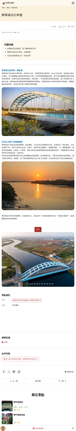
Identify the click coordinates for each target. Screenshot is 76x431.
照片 (38, 229)
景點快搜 (14, 7)
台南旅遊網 (8, 3)
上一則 (14, 381)
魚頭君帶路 (38, 428)
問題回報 (69, 372)
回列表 (38, 381)
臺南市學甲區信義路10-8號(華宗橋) (27, 300)
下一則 (62, 381)
